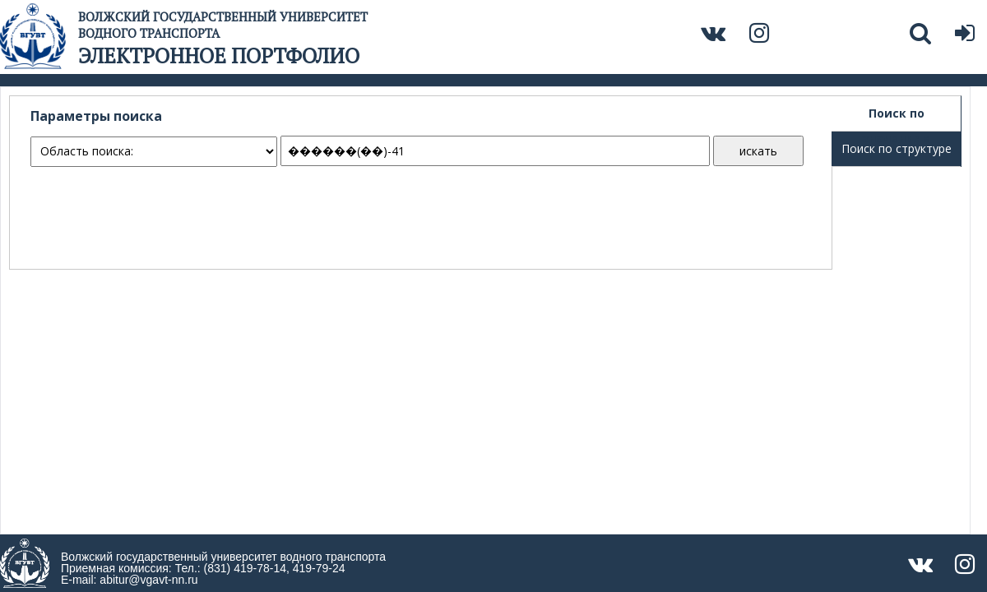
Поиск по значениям (896, 118)
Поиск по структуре (896, 148)
